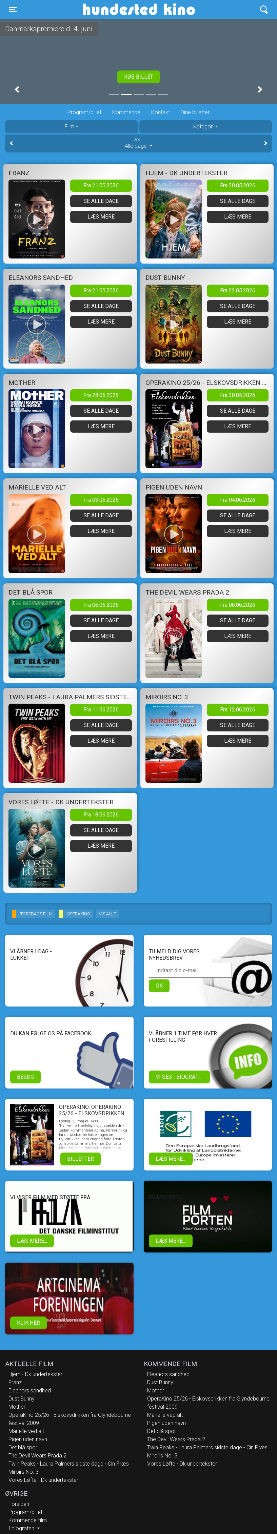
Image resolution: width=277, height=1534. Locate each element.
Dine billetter (195, 112)
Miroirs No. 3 (23, 1472)
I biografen (22, 1528)
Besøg (25, 1077)
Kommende (126, 112)
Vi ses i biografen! (181, 1077)
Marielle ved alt (26, 1431)
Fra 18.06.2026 (101, 814)
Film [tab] (69, 126)
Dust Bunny (21, 1398)
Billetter (80, 1159)
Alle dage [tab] (138, 143)
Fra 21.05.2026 (101, 185)
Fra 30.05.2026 (237, 395)
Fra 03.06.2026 (101, 500)
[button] (17, 89)
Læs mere (101, 216)
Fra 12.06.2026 (237, 709)
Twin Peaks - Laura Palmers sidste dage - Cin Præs (68, 1463)
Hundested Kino (106, 9)
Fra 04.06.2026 (237, 500)
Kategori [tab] (203, 126)
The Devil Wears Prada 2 (37, 1455)
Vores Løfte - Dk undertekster (43, 1480)
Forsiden (18, 1504)
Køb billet (138, 77)
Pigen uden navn (27, 1439)
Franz (15, 1382)
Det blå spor (22, 1447)
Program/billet (84, 112)
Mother (16, 1407)
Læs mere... (171, 1159)
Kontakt (160, 112)
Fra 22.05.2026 (237, 290)
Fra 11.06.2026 (101, 709)
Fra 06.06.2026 (101, 605)
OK (159, 985)
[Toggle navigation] (13, 9)
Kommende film (27, 1520)
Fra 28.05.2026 (101, 395)
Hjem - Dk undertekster (35, 1374)
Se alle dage (101, 201)
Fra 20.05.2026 (237, 185)
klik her (28, 1323)
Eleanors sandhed (29, 1390)
